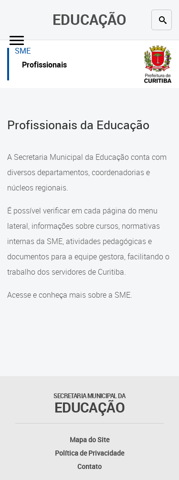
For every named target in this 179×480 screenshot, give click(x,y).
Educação (89, 19)
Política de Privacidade (89, 453)
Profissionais (44, 66)
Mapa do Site (89, 439)
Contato (89, 466)
